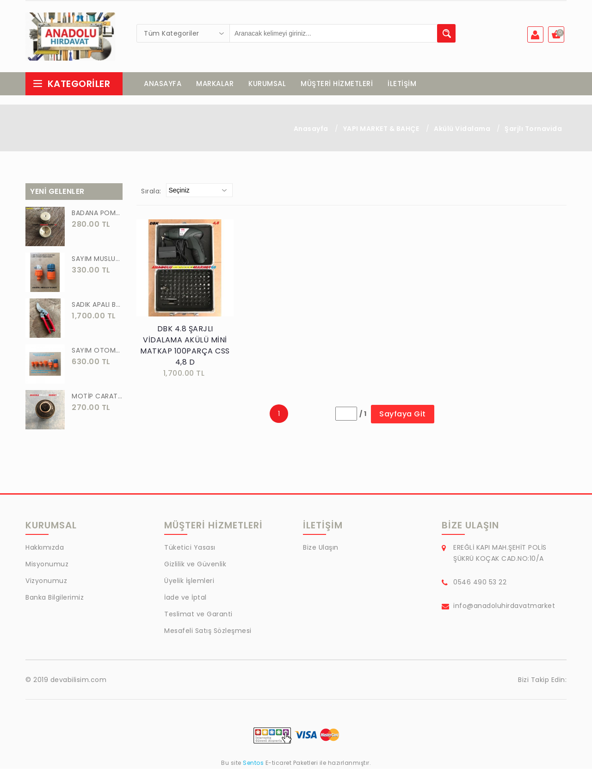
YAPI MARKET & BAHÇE (381, 129)
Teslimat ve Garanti (198, 614)
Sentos (253, 763)
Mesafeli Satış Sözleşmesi (208, 631)
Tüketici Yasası (190, 547)
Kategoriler (71, 84)
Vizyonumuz (46, 581)
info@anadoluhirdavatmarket (504, 606)
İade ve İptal (185, 597)
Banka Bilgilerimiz (54, 597)
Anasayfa (311, 129)
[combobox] (183, 33)
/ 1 (363, 414)
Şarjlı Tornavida (533, 129)
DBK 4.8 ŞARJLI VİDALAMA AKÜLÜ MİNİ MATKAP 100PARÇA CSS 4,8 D (185, 346)
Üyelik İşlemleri (189, 581)
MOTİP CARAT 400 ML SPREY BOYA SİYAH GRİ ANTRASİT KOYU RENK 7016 (97, 396)
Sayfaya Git (402, 414)
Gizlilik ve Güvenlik (195, 564)
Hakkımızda (44, 547)
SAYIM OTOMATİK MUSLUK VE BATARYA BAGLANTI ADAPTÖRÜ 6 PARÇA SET (97, 350)
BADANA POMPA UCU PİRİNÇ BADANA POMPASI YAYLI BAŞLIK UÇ (97, 213)
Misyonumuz (46, 564)
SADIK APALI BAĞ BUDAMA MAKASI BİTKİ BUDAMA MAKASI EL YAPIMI (97, 305)
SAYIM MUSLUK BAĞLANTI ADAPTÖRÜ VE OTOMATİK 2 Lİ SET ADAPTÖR (97, 259)
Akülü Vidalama (463, 129)
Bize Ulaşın (321, 547)
